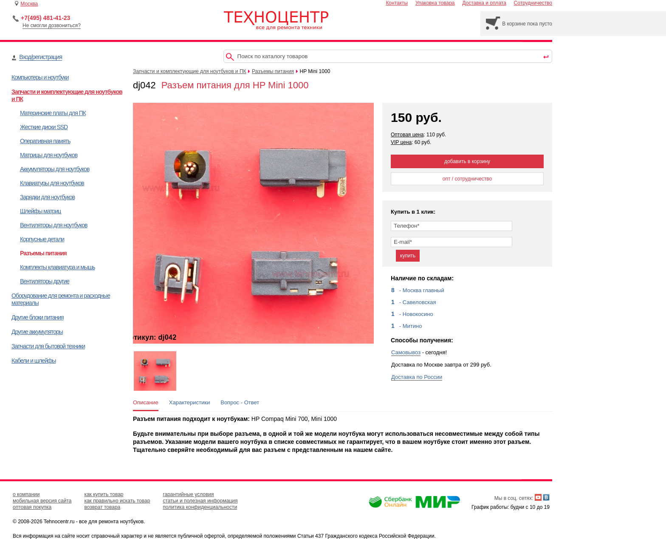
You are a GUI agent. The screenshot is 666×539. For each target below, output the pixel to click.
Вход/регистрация (40, 57)
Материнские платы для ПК (53, 113)
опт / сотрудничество (467, 179)
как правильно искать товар (117, 500)
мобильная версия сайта (42, 500)
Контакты (397, 3)
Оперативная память (45, 141)
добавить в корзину (467, 161)
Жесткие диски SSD (44, 127)
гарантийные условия (188, 494)
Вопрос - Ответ (239, 402)
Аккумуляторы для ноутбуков (54, 169)
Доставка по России (416, 377)
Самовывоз (405, 352)
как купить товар (103, 494)
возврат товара (102, 507)
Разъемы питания (43, 253)
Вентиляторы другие (44, 281)
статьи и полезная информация (200, 500)
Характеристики (189, 402)
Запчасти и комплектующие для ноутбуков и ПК (189, 71)
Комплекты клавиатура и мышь (57, 267)
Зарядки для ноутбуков (47, 197)
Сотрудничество (533, 3)
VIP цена (401, 142)
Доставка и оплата (484, 3)
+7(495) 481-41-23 (45, 17)
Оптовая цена (407, 135)
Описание (145, 402)
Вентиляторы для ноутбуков (53, 225)
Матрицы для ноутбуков (48, 155)
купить (407, 256)
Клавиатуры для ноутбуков (52, 183)
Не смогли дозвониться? (52, 25)
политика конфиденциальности (200, 507)
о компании (26, 494)
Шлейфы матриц (40, 211)
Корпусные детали (42, 239)
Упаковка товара (435, 3)
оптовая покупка (32, 507)
